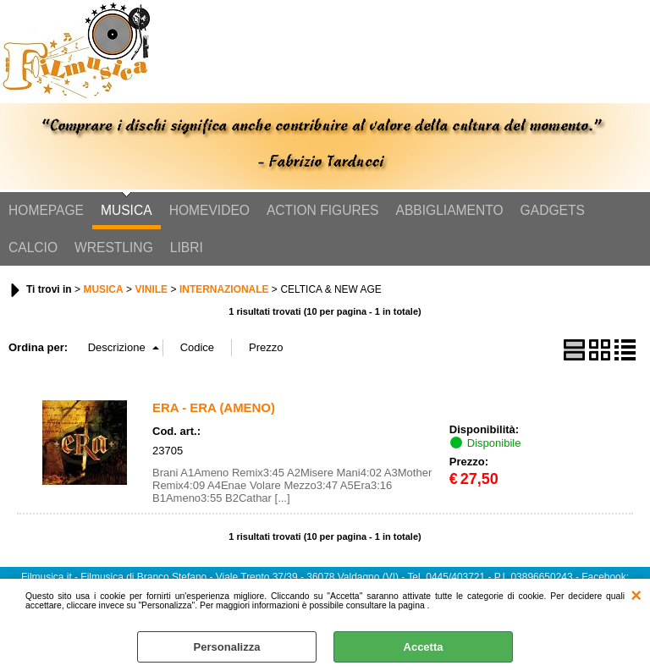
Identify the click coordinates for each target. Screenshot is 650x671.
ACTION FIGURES (323, 210)
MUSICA (126, 210)
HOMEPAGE (46, 210)
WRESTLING (113, 247)
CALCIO (33, 247)
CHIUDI (636, 595)
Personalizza (227, 647)
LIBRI (186, 247)
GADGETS (553, 210)
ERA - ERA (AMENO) (213, 407)
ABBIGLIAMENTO (450, 210)
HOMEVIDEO (209, 210)
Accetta (423, 647)
